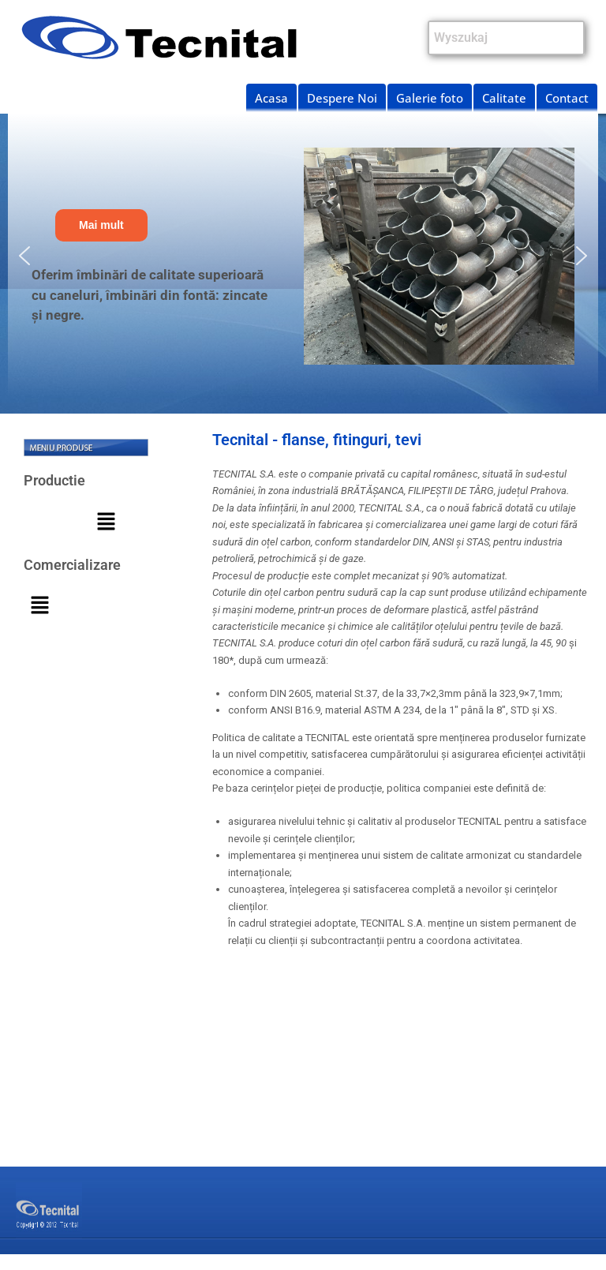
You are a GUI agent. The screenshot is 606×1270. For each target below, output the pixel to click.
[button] (24, 255)
